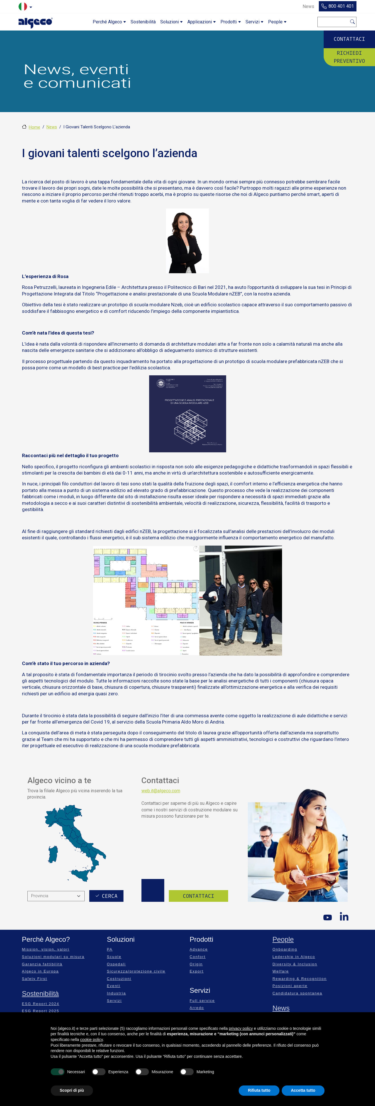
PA (110, 949)
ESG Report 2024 (40, 1004)
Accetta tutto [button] (303, 1090)
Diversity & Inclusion (294, 964)
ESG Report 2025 (40, 1011)
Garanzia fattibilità (42, 964)
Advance (199, 949)
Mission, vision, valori (46, 949)
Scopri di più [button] (72, 1090)
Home (34, 127)
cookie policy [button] (91, 1039)
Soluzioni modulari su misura (53, 957)
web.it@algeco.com (160, 790)
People (283, 939)
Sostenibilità (40, 993)
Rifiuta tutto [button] (259, 1090)
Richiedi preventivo (349, 57)
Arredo (197, 1008)
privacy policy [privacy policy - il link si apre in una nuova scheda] (241, 1028)
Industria (116, 993)
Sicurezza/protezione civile (136, 971)
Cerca (352, 21)
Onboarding (284, 949)
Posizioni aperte (289, 986)
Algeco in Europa (40, 971)
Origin (196, 964)
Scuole (114, 957)
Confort (198, 957)
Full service (202, 1000)
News (51, 126)
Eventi (114, 986)
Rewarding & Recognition (299, 979)
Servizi (114, 1000)
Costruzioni (119, 979)
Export (197, 971)
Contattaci (349, 39)
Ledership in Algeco (293, 957)
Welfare (280, 971)
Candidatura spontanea (297, 993)
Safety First (34, 979)
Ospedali (116, 964)
